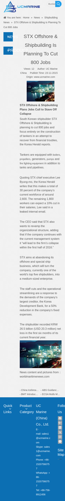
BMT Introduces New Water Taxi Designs (30, 394)
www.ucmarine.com (44, 77)
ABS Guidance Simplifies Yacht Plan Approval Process (51, 390)
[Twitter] (60, 432)
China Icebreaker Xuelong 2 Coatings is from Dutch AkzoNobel (30, 390)
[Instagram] (60, 437)
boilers (56, 154)
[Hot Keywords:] (58, 4)
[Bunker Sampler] (51, 4)
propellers (25, 159)
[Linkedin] (60, 427)
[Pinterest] (60, 441)
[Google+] (60, 423)
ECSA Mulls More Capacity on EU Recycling (51, 394)
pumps (50, 159)
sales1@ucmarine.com (43, 438)
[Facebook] (60, 418)
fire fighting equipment (32, 163)
